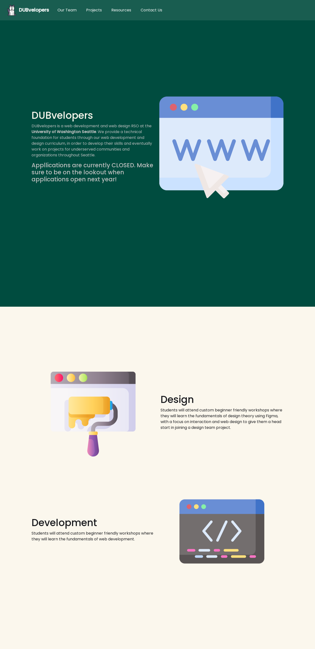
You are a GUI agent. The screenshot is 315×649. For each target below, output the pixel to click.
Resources (121, 10)
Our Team (67, 10)
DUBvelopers (27, 10)
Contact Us (151, 10)
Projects (94, 10)
